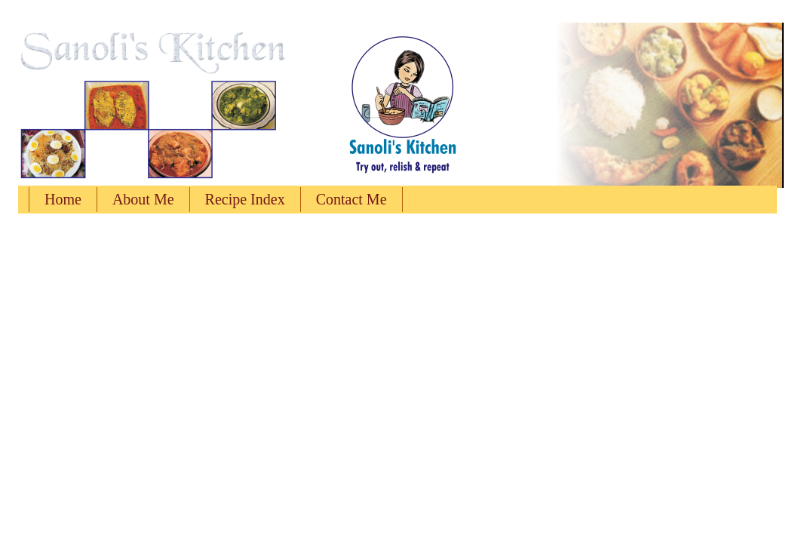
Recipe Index (245, 199)
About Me (143, 199)
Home (63, 199)
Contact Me (351, 199)
